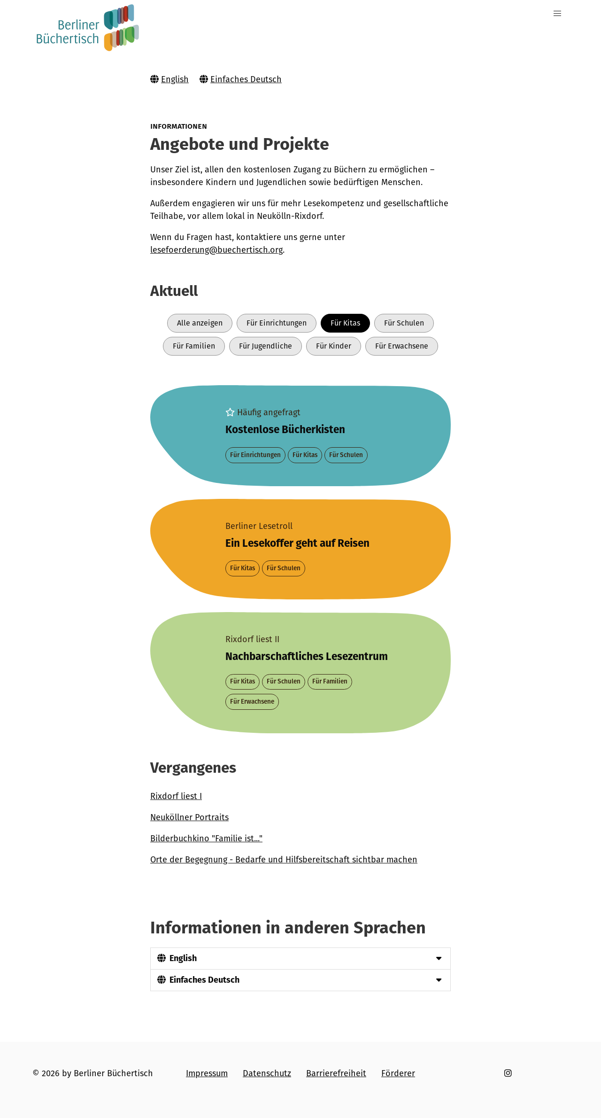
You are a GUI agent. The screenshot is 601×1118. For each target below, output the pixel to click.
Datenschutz (267, 1073)
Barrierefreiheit (336, 1073)
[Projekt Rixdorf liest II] (300, 672)
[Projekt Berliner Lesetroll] (300, 549)
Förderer (398, 1073)
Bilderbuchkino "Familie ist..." (206, 838)
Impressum (207, 1073)
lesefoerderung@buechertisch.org (216, 250)
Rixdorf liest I (176, 796)
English (175, 79)
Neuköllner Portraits (189, 817)
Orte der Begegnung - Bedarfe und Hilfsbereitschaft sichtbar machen (283, 859)
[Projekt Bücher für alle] (300, 435)
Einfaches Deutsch (246, 79)
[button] (557, 14)
